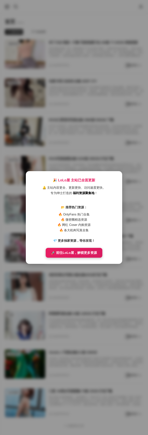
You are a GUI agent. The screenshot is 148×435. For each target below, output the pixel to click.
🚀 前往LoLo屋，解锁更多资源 (74, 253)
